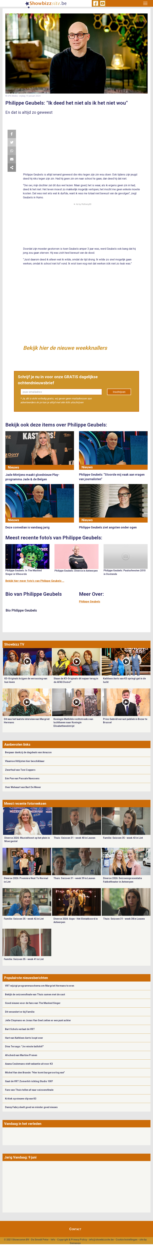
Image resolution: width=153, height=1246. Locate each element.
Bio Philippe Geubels (21, 610)
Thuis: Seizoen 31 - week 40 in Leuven (74, 837)
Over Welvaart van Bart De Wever (23, 787)
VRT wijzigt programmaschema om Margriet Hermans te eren (39, 985)
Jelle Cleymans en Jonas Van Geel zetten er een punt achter (38, 1020)
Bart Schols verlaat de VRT (20, 1029)
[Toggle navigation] (145, 3)
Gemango (75, 1243)
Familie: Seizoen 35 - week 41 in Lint (24, 959)
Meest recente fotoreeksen (25, 804)
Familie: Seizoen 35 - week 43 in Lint (123, 837)
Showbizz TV (14, 644)
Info (53, 1239)
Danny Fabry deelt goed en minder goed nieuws (31, 1107)
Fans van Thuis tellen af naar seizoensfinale (29, 1090)
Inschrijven (119, 392)
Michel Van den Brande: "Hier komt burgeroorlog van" (35, 1072)
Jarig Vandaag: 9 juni (20, 1157)
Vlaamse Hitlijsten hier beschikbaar (25, 761)
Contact (75, 1229)
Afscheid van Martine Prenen (21, 1055)
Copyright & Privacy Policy (72, 1239)
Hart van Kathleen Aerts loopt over (24, 1038)
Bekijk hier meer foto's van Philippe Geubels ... (34, 580)
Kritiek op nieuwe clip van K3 (20, 1098)
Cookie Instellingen (126, 1239)
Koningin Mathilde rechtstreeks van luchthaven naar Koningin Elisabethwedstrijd (73, 722)
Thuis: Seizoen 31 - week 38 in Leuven (124, 918)
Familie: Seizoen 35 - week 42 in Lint (24, 918)
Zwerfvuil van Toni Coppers (20, 770)
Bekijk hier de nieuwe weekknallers (65, 348)
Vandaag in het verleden (22, 1124)
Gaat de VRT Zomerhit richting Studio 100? (29, 1081)
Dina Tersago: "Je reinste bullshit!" (24, 1046)
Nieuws (13, 467)
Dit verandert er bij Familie (19, 1011)
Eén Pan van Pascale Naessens (22, 778)
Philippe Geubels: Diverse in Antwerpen (76, 570)
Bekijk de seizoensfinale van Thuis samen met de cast (35, 994)
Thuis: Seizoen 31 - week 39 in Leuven (74, 878)
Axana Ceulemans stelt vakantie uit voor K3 (29, 1063)
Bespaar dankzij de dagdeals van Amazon (28, 752)
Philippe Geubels (89, 601)
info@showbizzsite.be (101, 1239)
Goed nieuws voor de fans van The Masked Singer (33, 1003)
